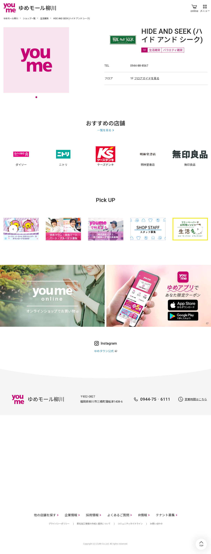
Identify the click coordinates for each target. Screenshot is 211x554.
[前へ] (13, 229)
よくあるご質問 (118, 515)
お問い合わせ (156, 524)
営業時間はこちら (196, 399)
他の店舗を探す (45, 515)
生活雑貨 (44, 18)
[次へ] (198, 229)
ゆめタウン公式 (104, 351)
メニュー (205, 7)
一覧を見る (104, 130)
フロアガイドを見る (146, 78)
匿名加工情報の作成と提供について (93, 524)
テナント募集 (165, 515)
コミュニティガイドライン (130, 524)
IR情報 (142, 515)
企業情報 (71, 515)
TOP (201, 544)
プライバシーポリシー (59, 524)
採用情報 (92, 515)
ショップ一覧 (29, 18)
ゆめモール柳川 (10, 18)
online (194, 7)
